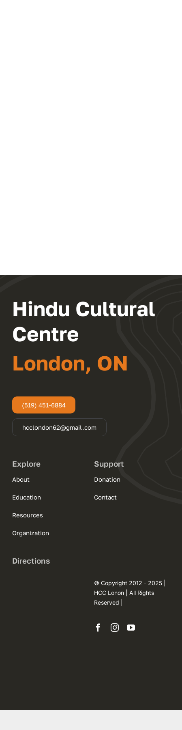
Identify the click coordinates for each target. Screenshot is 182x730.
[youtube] (131, 628)
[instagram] (115, 628)
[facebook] (98, 628)
